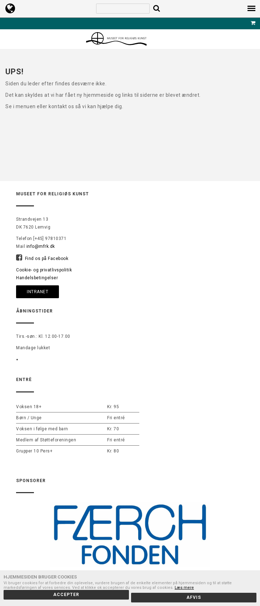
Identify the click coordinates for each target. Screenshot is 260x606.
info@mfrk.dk (40, 246)
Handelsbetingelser (37, 277)
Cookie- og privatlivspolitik (44, 269)
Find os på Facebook (47, 258)
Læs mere (184, 587)
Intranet (37, 291)
